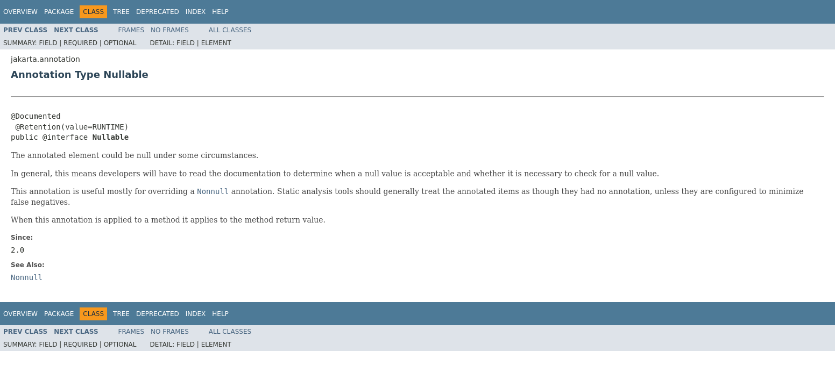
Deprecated (157, 12)
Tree (121, 12)
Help (220, 12)
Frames (131, 30)
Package (59, 12)
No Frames (170, 30)
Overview (20, 12)
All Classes (230, 30)
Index (196, 12)
